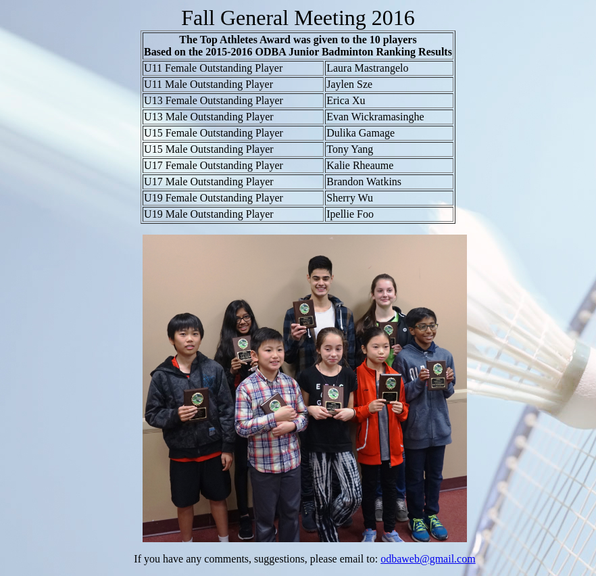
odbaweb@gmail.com (427, 559)
